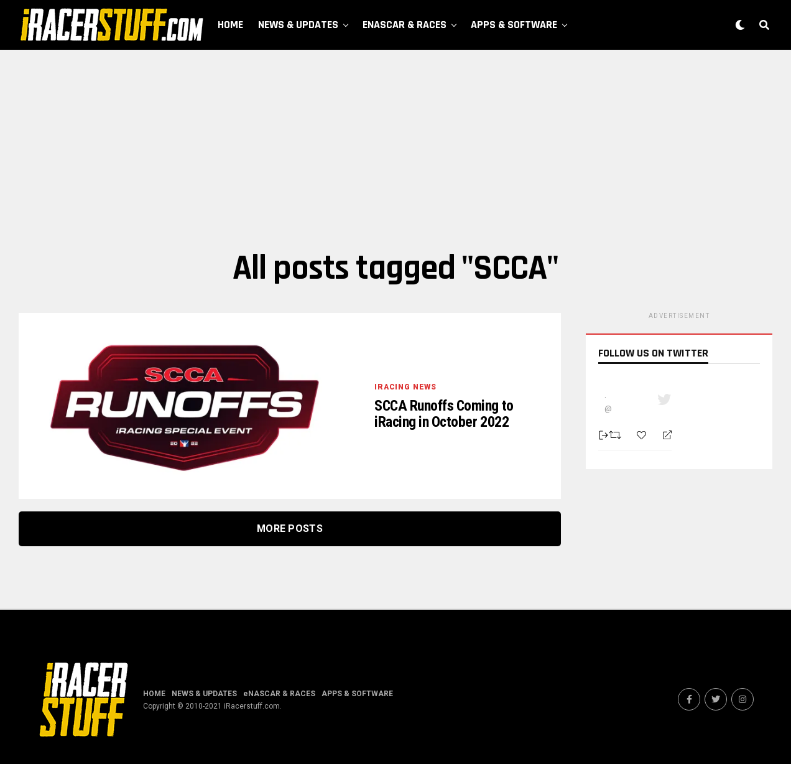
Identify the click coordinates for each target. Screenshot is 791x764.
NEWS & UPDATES (298, 24)
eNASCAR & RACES (404, 24)
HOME (230, 24)
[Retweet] (616, 435)
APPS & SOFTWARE (514, 24)
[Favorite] (643, 435)
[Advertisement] (395, 149)
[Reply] (662, 435)
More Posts (290, 528)
